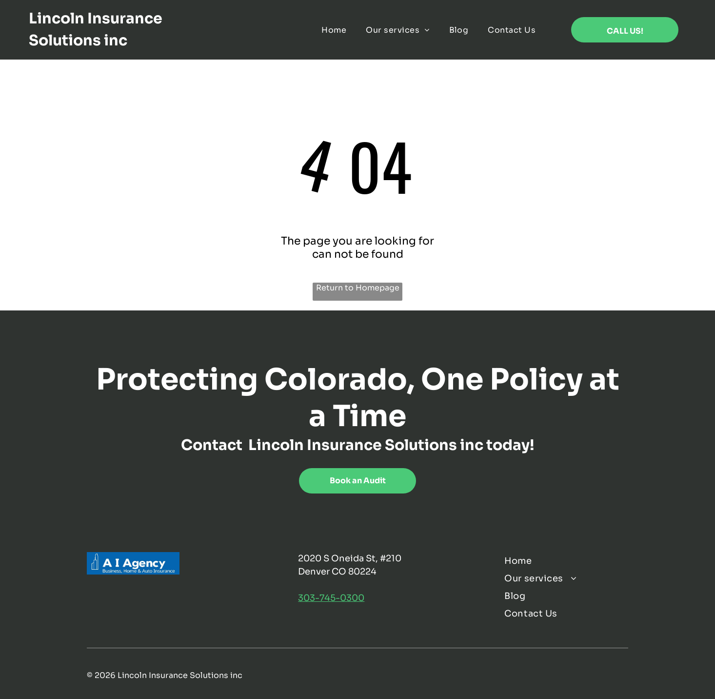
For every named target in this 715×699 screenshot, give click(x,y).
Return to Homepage (357, 288)
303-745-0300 (331, 598)
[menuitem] (334, 29)
